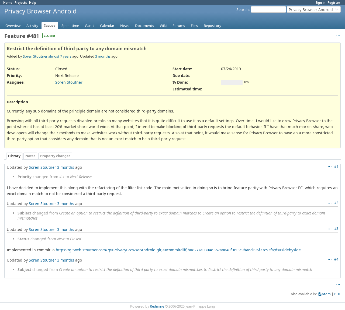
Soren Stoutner (35, 56)
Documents (144, 25)
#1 (336, 166)
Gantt (89, 25)
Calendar (107, 25)
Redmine (157, 306)
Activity (32, 25)
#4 (336, 259)
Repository (212, 25)
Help (32, 3)
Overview (12, 25)
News (124, 25)
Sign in (320, 3)
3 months (103, 56)
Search (242, 9)
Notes (30, 156)
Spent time (70, 25)
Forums (178, 25)
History (14, 156)
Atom (326, 294)
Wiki (163, 25)
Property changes (55, 156)
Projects (21, 3)
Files (194, 25)
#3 (336, 228)
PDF (337, 294)
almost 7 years (59, 56)
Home (7, 3)
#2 (336, 202)
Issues (50, 25)
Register (333, 3)
